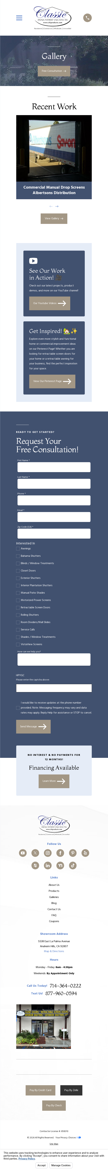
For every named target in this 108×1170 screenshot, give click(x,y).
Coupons (54, 921)
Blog (54, 903)
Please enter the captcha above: (33, 680)
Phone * (21, 493)
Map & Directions (54, 951)
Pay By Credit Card (40, 1090)
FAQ (54, 915)
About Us (54, 885)
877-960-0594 (61, 993)
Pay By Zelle (71, 1090)
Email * (20, 510)
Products (54, 891)
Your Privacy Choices (68, 1138)
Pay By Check (54, 1105)
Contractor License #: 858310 (54, 1131)
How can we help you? (29, 651)
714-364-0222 (65, 986)
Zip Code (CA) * (25, 527)
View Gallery (54, 218)
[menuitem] (54, 1144)
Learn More (54, 781)
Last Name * (23, 477)
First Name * (23, 460)
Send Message (33, 727)
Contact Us (53, 909)
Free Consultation (54, 71)
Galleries (54, 897)
